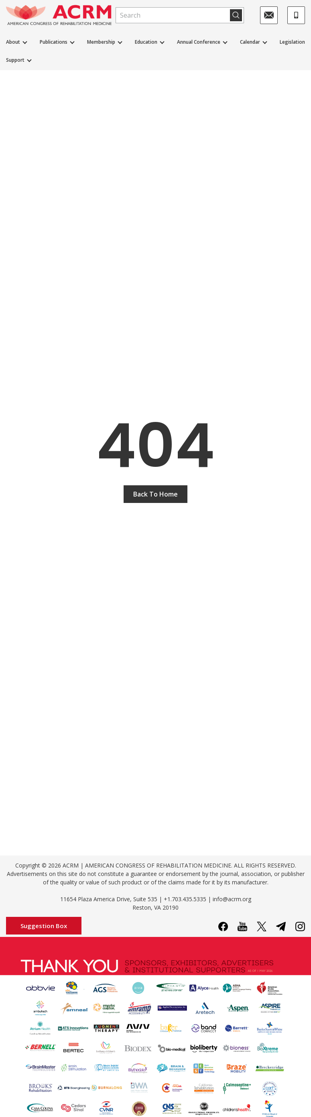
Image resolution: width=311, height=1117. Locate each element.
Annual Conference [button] (198, 42)
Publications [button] (53, 42)
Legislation (292, 42)
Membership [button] (101, 42)
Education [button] (146, 42)
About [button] (13, 42)
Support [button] (15, 60)
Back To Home (155, 494)
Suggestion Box (43, 926)
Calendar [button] (250, 42)
